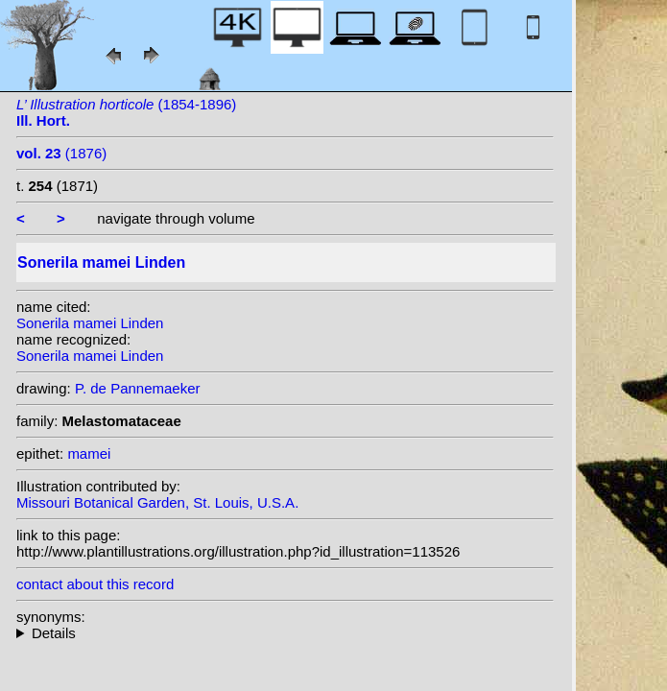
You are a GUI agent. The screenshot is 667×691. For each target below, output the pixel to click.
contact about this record (95, 584)
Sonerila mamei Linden (89, 323)
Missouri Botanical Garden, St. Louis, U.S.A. (157, 502)
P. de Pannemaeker (138, 388)
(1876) (61, 153)
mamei (88, 453)
